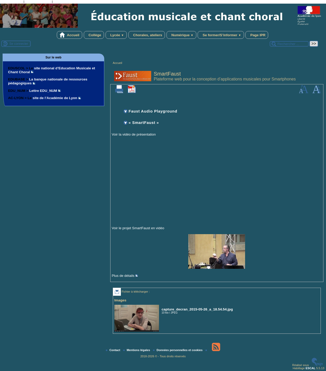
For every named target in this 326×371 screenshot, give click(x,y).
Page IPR (256, 35)
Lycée (116, 35)
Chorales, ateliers (146, 35)
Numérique (181, 35)
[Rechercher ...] (289, 44)
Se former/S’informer (220, 35)
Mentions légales (137, 350)
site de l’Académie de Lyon (55, 98)
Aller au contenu (11, 2)
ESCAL (310, 368)
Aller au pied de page (67, 2)
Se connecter (18, 44)
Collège (94, 35)
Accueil (69, 35)
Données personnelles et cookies (178, 350)
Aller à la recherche (38, 2)
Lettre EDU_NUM (43, 91)
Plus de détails (123, 276)
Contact (113, 350)
